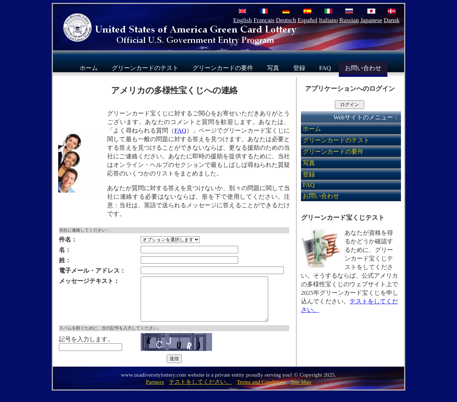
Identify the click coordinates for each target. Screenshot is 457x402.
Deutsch (286, 20)
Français (264, 20)
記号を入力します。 (86, 347)
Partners (155, 390)
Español (307, 20)
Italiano (328, 20)
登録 (299, 67)
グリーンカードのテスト (145, 67)
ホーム (89, 67)
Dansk (392, 20)
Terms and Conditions (261, 390)
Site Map (301, 390)
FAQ (325, 67)
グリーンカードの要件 (222, 67)
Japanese (371, 20)
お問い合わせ (363, 67)
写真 (273, 67)
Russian (349, 20)
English (242, 20)
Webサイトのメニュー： (366, 117)
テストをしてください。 (200, 390)
